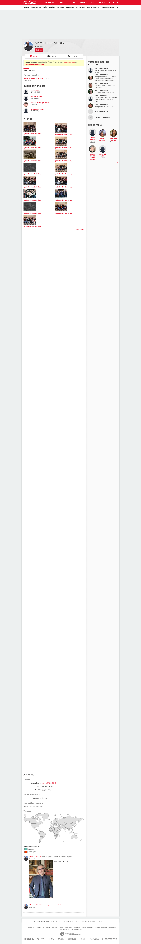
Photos (53, 56)
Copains (74, 56)
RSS (44, 927)
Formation (54, 927)
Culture (72, 2)
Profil (35, 56)
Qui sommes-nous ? (30, 927)
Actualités (49, 2)
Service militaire (93, 7)
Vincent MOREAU (37, 96)
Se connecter (36, 7)
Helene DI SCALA (113, 139)
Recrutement (76, 927)
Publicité (48, 927)
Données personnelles (87, 927)
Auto (93, 2)
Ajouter (39, 50)
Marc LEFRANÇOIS (35, 857)
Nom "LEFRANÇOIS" (102, 111)
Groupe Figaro (63, 929)
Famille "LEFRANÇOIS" (102, 117)
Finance (83, 2)
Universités (70, 7)
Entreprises (80, 7)
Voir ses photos (79, 229)
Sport (61, 2)
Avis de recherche (108, 7)
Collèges (52, 7)
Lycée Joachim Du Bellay (33, 78)
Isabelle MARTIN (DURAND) (40, 103)
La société (60, 927)
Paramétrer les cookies (100, 927)
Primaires (60, 7)
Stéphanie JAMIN (103, 155)
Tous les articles (68, 927)
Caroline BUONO (92, 138)
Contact (39, 927)
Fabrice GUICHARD (103, 139)
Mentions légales (111, 927)
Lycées (45, 7)
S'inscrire (26, 7)
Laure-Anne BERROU (38, 109)
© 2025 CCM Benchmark (75, 929)
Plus (102, 2)
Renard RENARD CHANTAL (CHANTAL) (92, 156)
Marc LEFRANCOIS (101, 96)
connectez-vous (69, 62)
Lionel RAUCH (35, 90)
